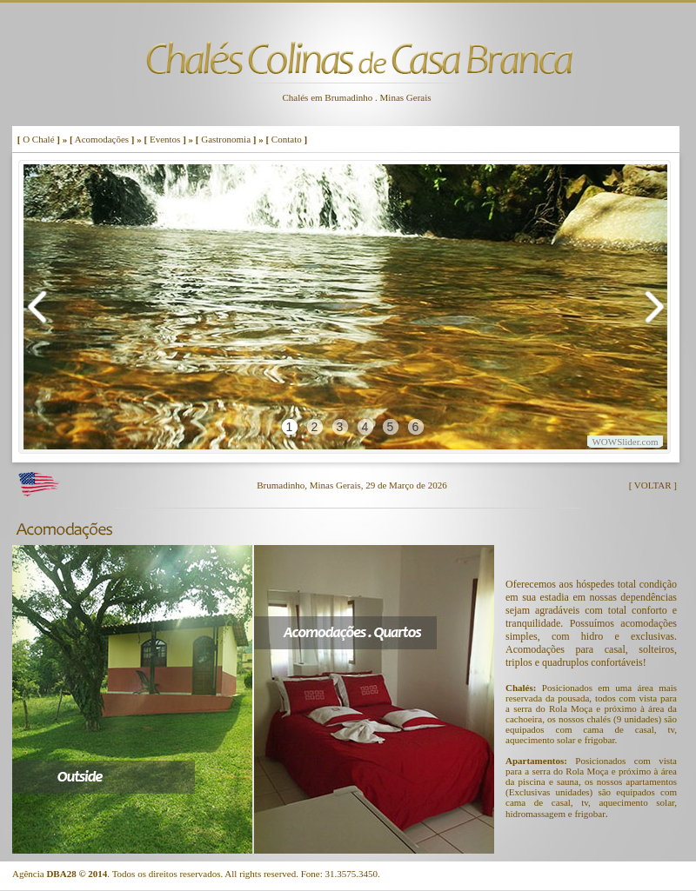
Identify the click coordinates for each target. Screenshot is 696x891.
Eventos (165, 139)
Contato (286, 139)
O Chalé (38, 139)
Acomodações (102, 139)
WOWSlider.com (625, 441)
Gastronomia (226, 139)
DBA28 (61, 873)
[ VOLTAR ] (653, 485)
